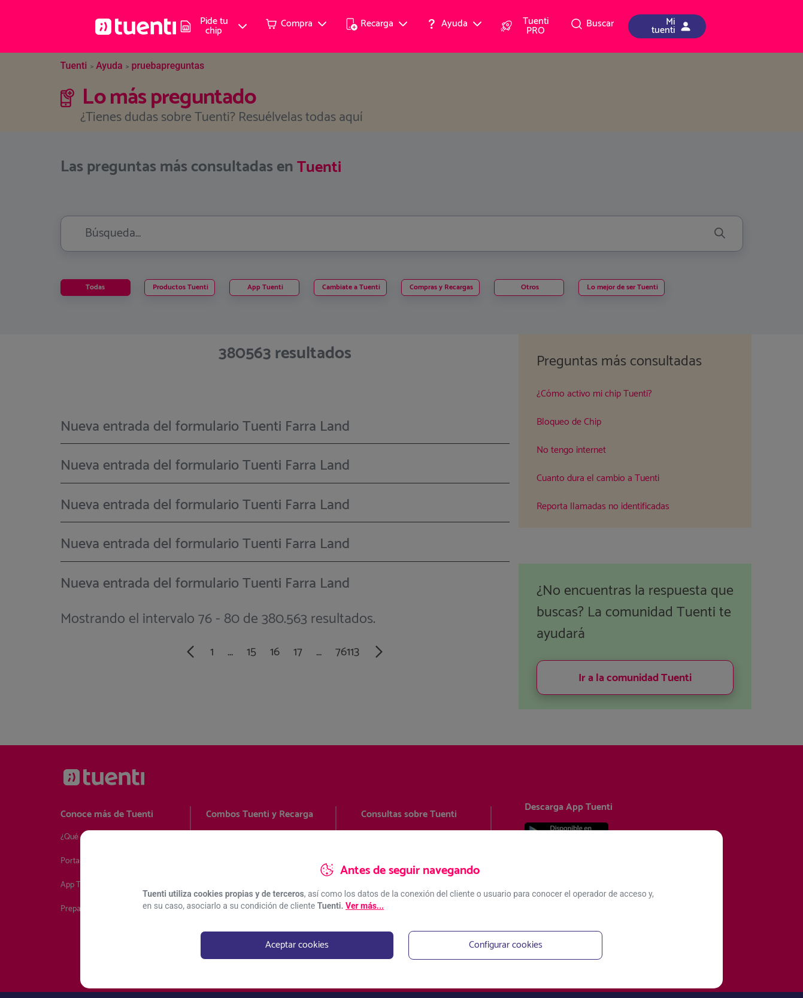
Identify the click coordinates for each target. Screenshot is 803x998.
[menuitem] (214, 26)
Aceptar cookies (297, 945)
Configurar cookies (506, 945)
